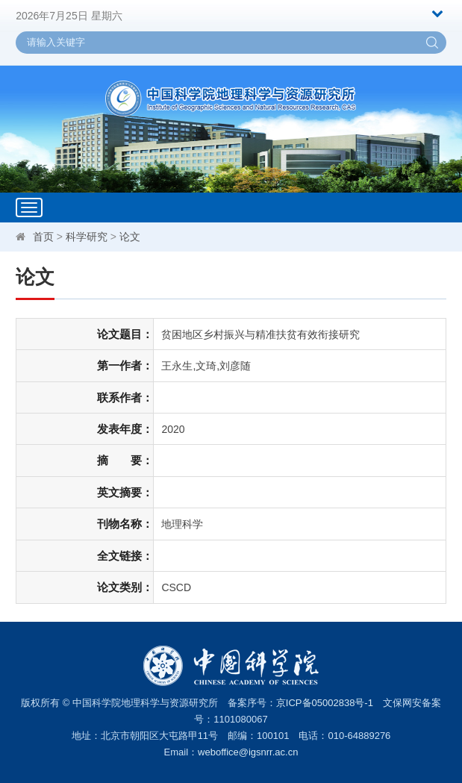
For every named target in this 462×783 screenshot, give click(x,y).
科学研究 (86, 237)
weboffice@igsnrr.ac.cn (248, 752)
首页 (43, 237)
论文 (129, 237)
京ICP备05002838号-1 (324, 702)
